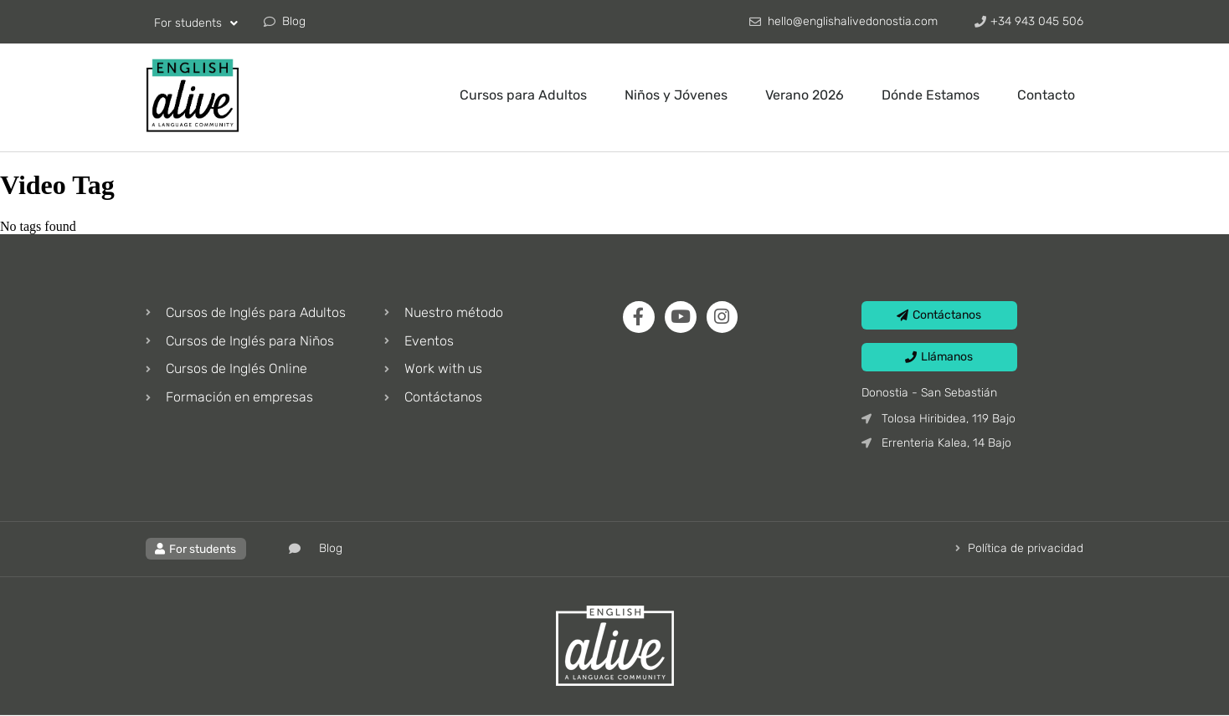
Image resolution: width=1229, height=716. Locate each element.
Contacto (1046, 95)
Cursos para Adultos (523, 95)
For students (196, 23)
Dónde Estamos (931, 95)
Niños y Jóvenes (676, 95)
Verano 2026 (804, 95)
